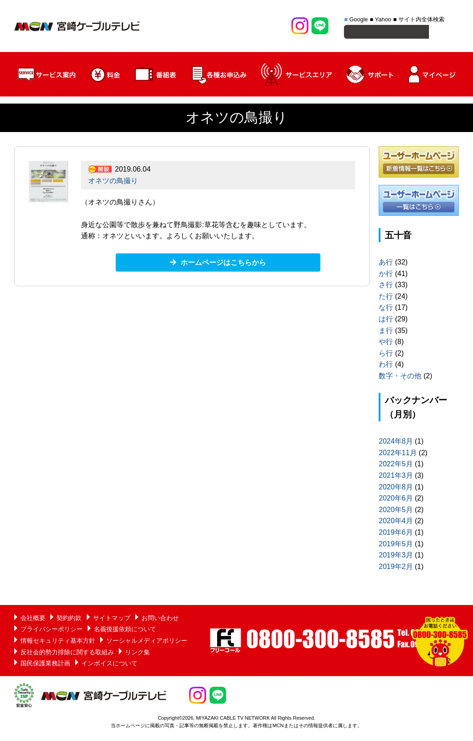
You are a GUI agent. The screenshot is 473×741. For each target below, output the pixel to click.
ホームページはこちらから (223, 264)
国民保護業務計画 (45, 664)
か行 (386, 275)
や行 (386, 343)
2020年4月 (396, 522)
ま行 (386, 332)
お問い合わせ (160, 619)
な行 (386, 308)
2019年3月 (396, 556)
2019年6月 (396, 533)
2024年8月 (396, 442)
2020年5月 (396, 511)
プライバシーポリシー (51, 630)
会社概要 (32, 619)
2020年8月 (396, 488)
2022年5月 (396, 465)
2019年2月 (396, 568)
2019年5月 (396, 545)
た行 (386, 297)
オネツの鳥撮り (113, 182)
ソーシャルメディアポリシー (146, 641)
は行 (386, 320)
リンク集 (137, 653)
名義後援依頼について (125, 630)
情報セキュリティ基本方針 (57, 641)
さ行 (386, 286)
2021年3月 (396, 477)
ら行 (386, 354)
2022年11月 (397, 454)
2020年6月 (396, 499)
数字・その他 (400, 377)
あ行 (386, 263)
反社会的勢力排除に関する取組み (67, 653)
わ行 (386, 365)
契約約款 (69, 619)
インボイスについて (109, 664)
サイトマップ (111, 619)
